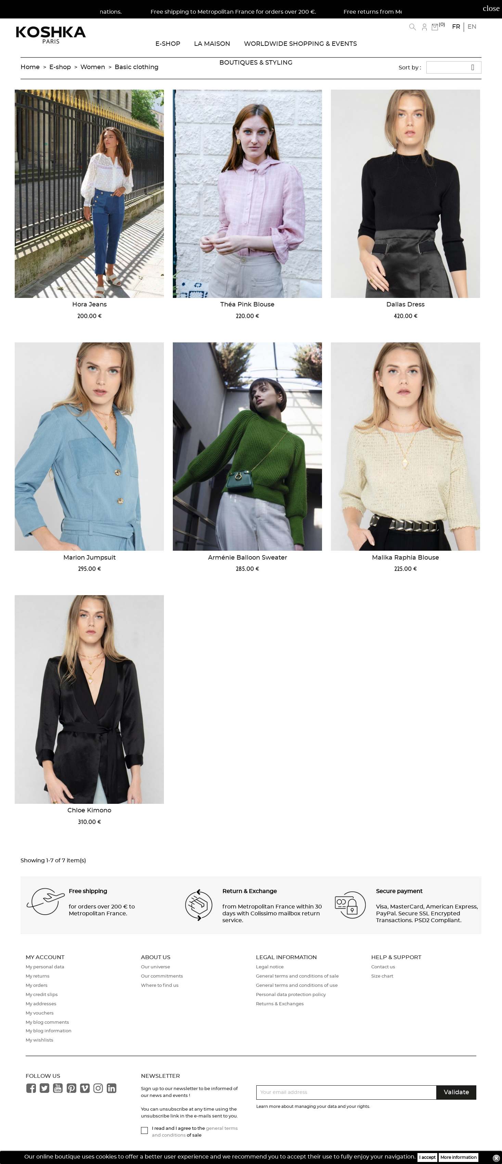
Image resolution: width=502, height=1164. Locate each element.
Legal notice (270, 967)
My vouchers (40, 1013)
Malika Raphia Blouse (405, 558)
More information (458, 1157)
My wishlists (39, 1040)
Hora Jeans (89, 305)
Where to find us (160, 985)
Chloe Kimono (89, 811)
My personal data (45, 967)
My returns (38, 976)
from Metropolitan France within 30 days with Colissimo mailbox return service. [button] (272, 913)
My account (45, 957)
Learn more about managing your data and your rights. (313, 1106)
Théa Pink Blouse (247, 305)
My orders (37, 985)
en (472, 27)
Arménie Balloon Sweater (247, 558)
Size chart (382, 976)
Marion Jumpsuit (89, 558)
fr (456, 27)
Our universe (155, 967)
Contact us (383, 967)
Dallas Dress (405, 305)
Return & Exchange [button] (249, 891)
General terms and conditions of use (297, 985)
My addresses (41, 1004)
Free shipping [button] (88, 891)
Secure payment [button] (399, 891)
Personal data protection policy (291, 995)
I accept (427, 1157)
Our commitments (162, 976)
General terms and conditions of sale (297, 976)
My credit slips (42, 995)
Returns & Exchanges (280, 1004)
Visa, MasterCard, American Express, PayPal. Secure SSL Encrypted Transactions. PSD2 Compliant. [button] (427, 913)
